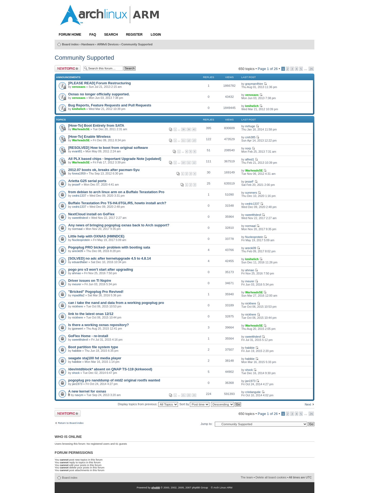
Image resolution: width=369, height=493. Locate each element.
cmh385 (250, 137)
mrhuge (250, 126)
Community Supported (137, 44)
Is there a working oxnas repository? (98, 325)
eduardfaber (80, 262)
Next (308, 404)
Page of (268, 69)
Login (156, 34)
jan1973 (77, 383)
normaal (77, 228)
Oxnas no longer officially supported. (99, 94)
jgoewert (77, 328)
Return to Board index (71, 423)
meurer (76, 284)
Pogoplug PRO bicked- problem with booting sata (109, 247)
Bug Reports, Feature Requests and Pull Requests (109, 105)
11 (183, 140)
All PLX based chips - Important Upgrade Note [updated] (114, 159)
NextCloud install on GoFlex (91, 214)
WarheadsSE (81, 129)
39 (188, 129)
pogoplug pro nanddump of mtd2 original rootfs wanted (114, 380)
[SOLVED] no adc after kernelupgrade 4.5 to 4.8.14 (109, 258)
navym (79, 395)
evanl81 (77, 151)
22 (188, 395)
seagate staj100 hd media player (94, 358)
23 (194, 395)
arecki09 (77, 251)
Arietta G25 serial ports (87, 181)
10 (183, 162)
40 (194, 129)
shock (76, 372)
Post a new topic (68, 68)
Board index (70, 44)
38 (183, 129)
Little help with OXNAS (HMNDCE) (96, 236)
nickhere (77, 306)
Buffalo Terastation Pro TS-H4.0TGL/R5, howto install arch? (117, 203)
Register (134, 34)
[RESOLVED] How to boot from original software (108, 148)
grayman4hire (254, 83)
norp (248, 148)
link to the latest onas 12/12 (90, 314)
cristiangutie (253, 392)
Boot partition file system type (93, 347)
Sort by (194, 404)
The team (247, 477)
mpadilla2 (78, 295)
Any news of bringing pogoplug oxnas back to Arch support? (118, 225)
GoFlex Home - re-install (88, 336)
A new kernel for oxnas (87, 391)
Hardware (88, 44)
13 (194, 140)
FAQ (92, 34)
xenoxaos (78, 86)
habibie (76, 350)
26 (311, 69)
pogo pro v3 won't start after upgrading (100, 269)
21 (183, 395)
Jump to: (206, 423)
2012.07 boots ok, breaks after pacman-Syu (104, 170)
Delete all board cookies (271, 477)
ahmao (76, 273)
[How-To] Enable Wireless (89, 137)
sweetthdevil (80, 217)
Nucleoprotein (81, 240)
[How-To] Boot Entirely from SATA (96, 125)
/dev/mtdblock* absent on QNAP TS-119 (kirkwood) (110, 369)
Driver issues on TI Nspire (89, 281)
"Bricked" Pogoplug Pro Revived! (95, 292)
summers (251, 192)
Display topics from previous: (148, 404)
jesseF (76, 184)
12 (188, 140)
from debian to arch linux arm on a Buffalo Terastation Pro (116, 192)
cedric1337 (79, 195)
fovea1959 (78, 173)
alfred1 (249, 159)
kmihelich (78, 108)
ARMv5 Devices (108, 44)
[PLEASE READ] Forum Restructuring (99, 83)
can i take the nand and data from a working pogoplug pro (116, 303)
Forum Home (70, 34)
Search (111, 34)
